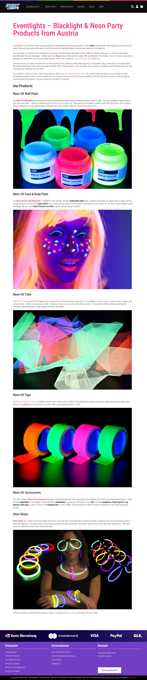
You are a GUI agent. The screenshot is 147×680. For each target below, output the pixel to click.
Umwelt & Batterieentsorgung (63, 656)
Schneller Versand (12, 656)
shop (57, 56)
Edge (98, 58)
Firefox (76, 58)
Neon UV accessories (37, 499)
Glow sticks (18, 521)
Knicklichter (67, 6)
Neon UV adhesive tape (25, 401)
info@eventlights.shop (76, 73)
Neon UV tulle (21, 301)
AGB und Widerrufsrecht (61, 652)
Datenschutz (56, 659)
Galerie (81, 6)
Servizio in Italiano (12, 671)
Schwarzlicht (33, 6)
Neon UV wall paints (24, 100)
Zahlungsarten (11, 652)
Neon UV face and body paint (28, 201)
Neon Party (50, 6)
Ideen (91, 6)
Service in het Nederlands (15, 667)
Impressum (56, 663)
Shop (101, 6)
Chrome (83, 58)
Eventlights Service (12, 659)
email (69, 613)
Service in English (12, 663)
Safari (89, 58)
